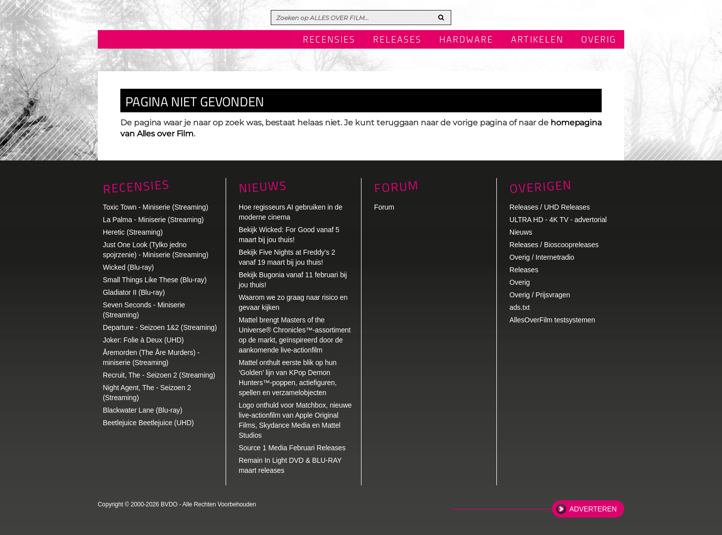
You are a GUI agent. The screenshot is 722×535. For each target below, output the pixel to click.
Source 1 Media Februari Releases (292, 448)
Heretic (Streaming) (132, 232)
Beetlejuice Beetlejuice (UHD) (148, 423)
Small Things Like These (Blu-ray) (155, 280)
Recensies (329, 40)
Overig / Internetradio (541, 257)
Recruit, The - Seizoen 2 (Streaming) (159, 375)
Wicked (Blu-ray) (128, 267)
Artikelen (537, 40)
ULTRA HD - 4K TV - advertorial (558, 220)
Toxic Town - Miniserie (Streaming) (155, 207)
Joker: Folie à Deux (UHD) (143, 340)
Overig (599, 40)
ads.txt (519, 307)
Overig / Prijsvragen (539, 295)
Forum (384, 207)
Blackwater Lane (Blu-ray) (143, 410)
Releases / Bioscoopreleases (554, 245)
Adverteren (593, 509)
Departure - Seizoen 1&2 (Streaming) (160, 327)
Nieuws (262, 187)
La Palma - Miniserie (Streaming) (153, 220)
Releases (397, 40)
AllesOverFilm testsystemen (552, 320)
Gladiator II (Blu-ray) (134, 292)
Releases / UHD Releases (549, 207)
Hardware (466, 40)
